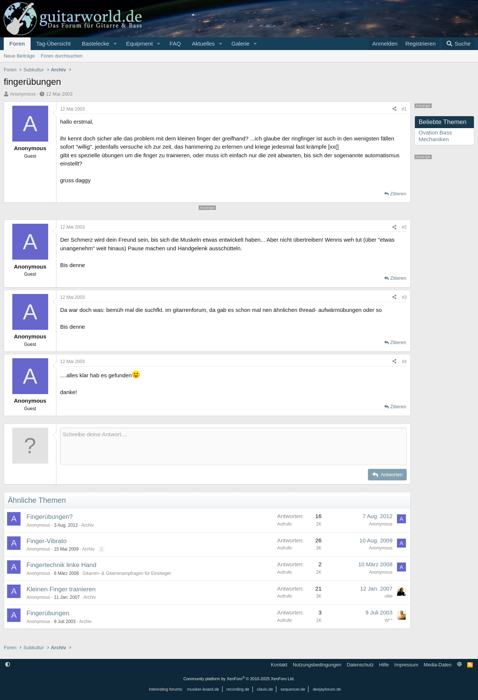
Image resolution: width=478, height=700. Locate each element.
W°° (388, 620)
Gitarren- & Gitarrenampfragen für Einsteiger (127, 573)
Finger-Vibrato (46, 541)
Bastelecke (95, 43)
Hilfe (384, 665)
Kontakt (279, 665)
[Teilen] (394, 109)
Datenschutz (360, 665)
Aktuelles (203, 43)
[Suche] (458, 43)
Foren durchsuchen (62, 56)
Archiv (87, 525)
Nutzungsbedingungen (317, 665)
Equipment (139, 43)
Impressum (406, 665)
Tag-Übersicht (53, 43)
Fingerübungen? (50, 516)
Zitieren (398, 193)
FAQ (175, 43)
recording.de (238, 689)
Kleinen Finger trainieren (61, 589)
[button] (115, 43)
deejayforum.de (327, 689)
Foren (17, 43)
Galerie (240, 43)
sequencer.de (292, 689)
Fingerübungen (48, 613)
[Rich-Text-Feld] (233, 446)
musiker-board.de (203, 689)
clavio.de (265, 689)
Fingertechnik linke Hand (61, 565)
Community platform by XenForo (239, 678)
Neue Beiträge (19, 56)
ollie (388, 596)
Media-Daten (437, 665)
